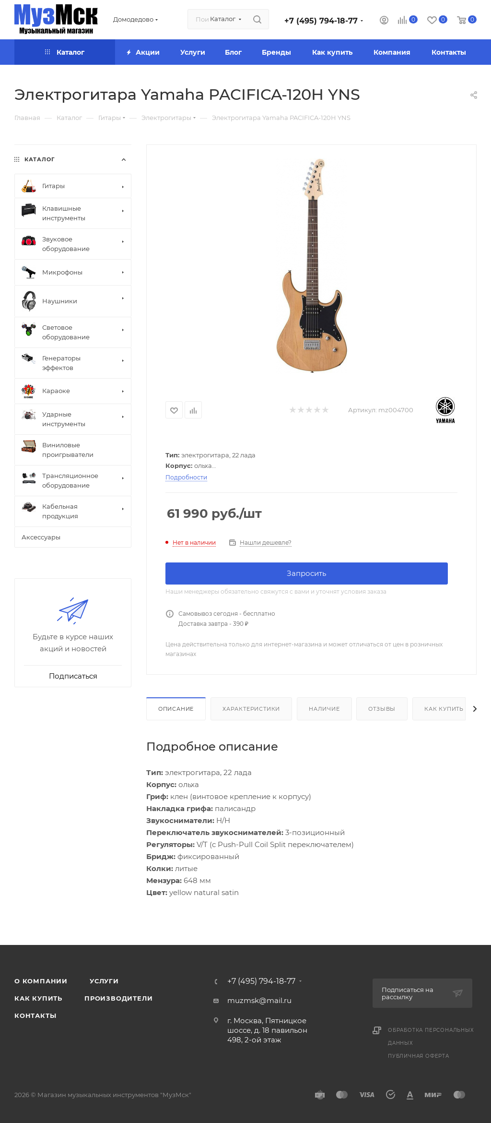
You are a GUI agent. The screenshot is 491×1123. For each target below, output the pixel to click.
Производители (118, 998)
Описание (176, 708)
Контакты (35, 1015)
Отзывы (382, 708)
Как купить (444, 708)
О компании (41, 981)
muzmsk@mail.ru (259, 1000)
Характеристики (251, 708)
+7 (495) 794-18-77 (321, 20)
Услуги (104, 981)
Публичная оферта (418, 1056)
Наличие (324, 708)
